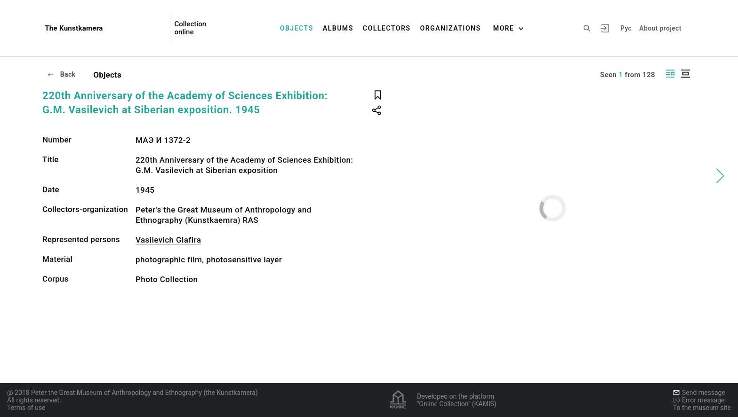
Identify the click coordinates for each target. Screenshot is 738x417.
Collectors (387, 28)
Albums (338, 28)
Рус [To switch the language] (626, 28)
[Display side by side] (670, 73)
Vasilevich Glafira (168, 239)
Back (61, 74)
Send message (699, 392)
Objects (296, 28)
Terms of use (26, 407)
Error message (699, 400)
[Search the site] (587, 28)
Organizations (450, 28)
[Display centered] (685, 73)
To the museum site (702, 407)
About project (660, 28)
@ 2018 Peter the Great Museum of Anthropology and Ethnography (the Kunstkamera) (132, 392)
